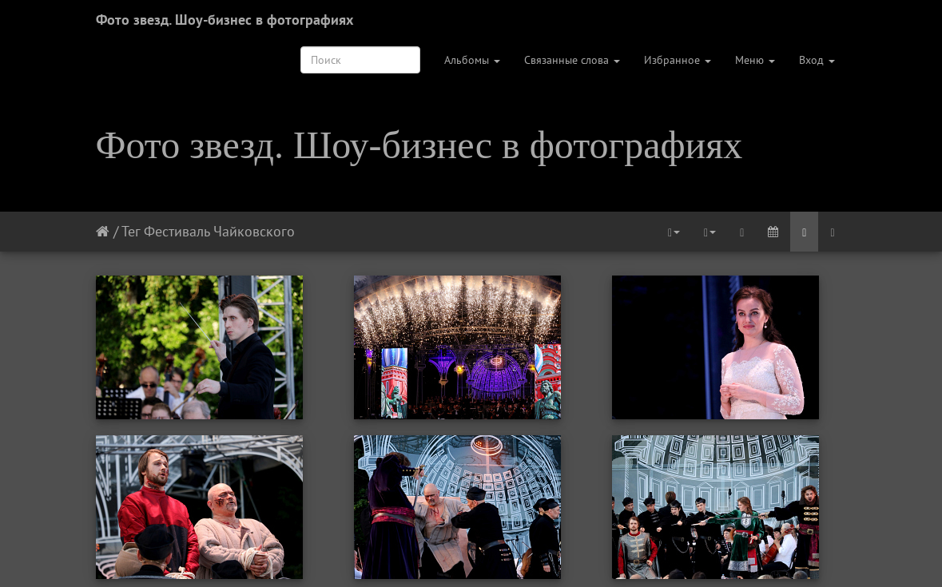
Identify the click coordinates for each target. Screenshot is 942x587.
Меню (755, 60)
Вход (817, 60)
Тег (130, 231)
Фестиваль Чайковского (219, 231)
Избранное (677, 60)
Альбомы (472, 60)
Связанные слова (572, 60)
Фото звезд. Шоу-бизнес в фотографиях (224, 19)
